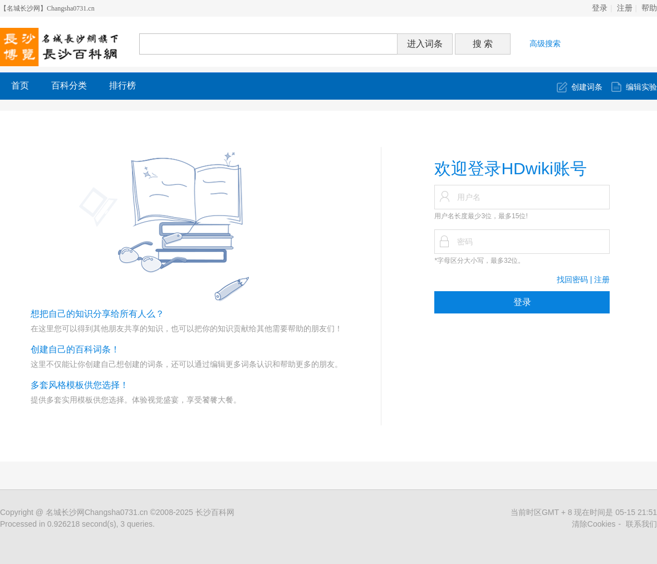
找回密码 (572, 279)
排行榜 (122, 85)
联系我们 (641, 523)
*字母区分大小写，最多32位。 (479, 260)
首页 (20, 85)
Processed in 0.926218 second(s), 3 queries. (77, 523)
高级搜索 (545, 43)
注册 (625, 8)
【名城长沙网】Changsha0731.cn (47, 8)
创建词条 (586, 86)
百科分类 (69, 85)
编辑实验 (641, 86)
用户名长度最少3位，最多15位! (480, 216)
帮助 (649, 8)
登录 (599, 8)
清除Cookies (594, 523)
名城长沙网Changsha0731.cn (97, 512)
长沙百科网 (214, 512)
